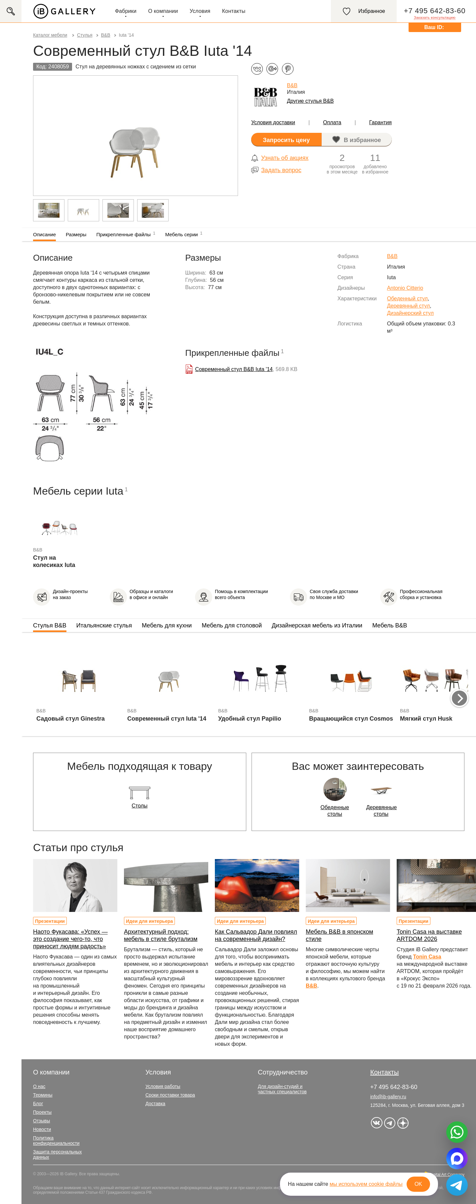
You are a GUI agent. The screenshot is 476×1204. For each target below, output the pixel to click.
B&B (105, 35)
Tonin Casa (427, 956)
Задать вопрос (281, 170)
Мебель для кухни (167, 625)
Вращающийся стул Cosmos (351, 718)
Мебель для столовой (232, 625)
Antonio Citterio (405, 288)
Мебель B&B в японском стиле (339, 935)
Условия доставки (273, 122)
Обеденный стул (407, 298)
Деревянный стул (408, 306)
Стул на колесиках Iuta (54, 561)
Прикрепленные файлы (125, 233)
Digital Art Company (446, 1174)
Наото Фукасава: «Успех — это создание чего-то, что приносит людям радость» (70, 939)
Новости (42, 1129)
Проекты (42, 1112)
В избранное (362, 140)
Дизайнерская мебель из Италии (317, 625)
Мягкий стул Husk (426, 718)
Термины (43, 1095)
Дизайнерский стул (410, 313)
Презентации (50, 921)
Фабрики (126, 11)
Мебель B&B (389, 625)
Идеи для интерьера (149, 921)
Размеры (76, 234)
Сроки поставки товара (170, 1095)
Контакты (234, 11)
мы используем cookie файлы (366, 1184)
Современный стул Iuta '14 (166, 718)
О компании (163, 11)
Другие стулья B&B (310, 101)
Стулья (84, 35)
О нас (39, 1086)
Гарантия (380, 122)
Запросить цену (286, 140)
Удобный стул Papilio (249, 718)
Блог (38, 1103)
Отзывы (41, 1120)
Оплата (332, 122)
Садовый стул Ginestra (70, 718)
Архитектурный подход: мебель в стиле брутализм (160, 935)
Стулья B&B (49, 625)
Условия (200, 11)
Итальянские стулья (104, 625)
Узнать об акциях (284, 158)
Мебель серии (184, 233)
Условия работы (162, 1086)
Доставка (155, 1103)
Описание (44, 234)
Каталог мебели (50, 35)
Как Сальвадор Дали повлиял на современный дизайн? (256, 935)
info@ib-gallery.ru (388, 1096)
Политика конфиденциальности (56, 1140)
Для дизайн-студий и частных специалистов (282, 1089)
